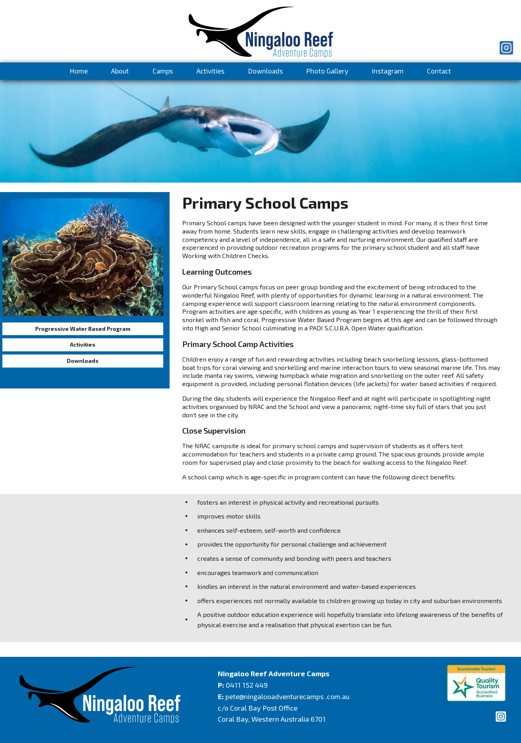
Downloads (265, 71)
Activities (210, 71)
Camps (163, 71)
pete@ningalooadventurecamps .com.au (289, 696)
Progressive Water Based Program (81, 330)
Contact (439, 71)
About (120, 71)
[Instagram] (506, 48)
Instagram (388, 71)
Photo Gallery (327, 71)
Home (79, 71)
